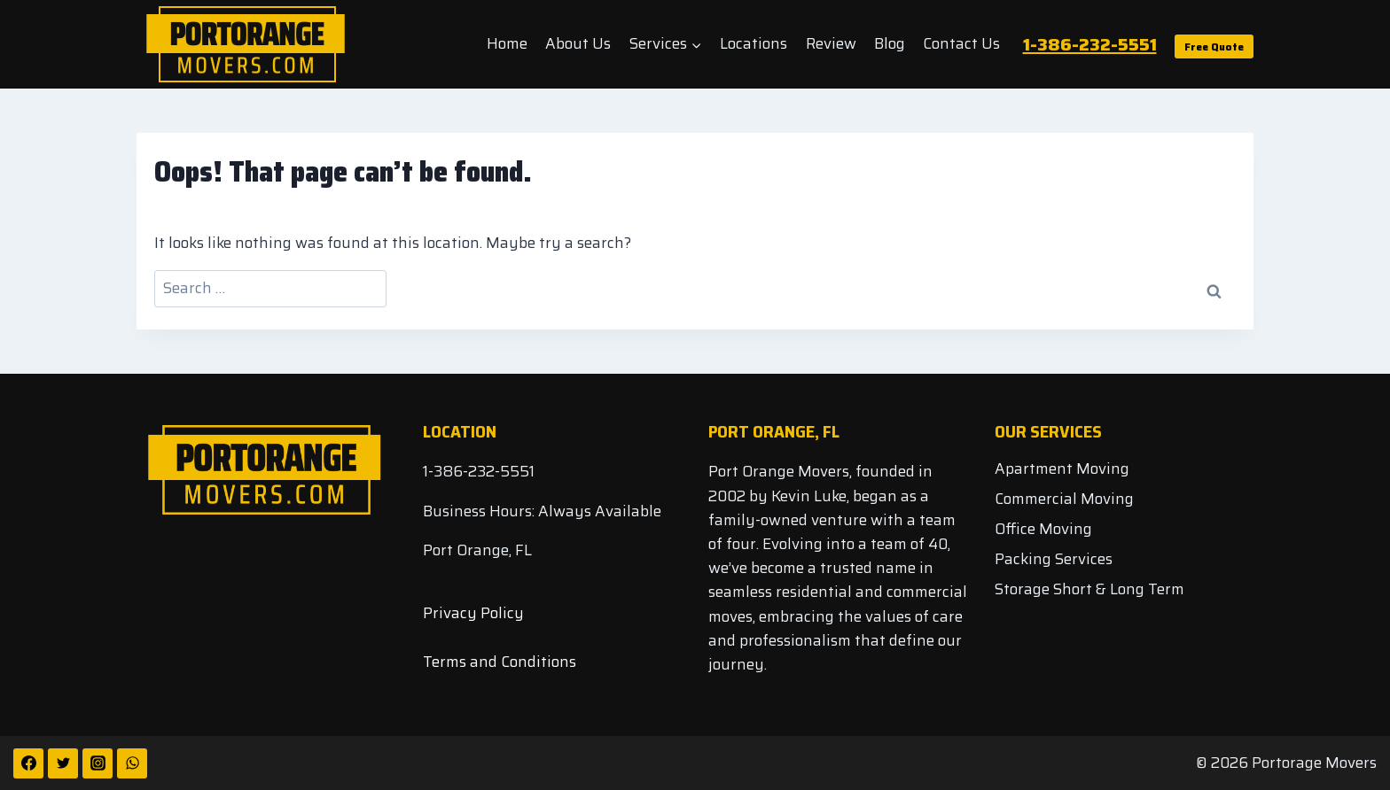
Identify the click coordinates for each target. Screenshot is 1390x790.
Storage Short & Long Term (1089, 588)
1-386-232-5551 (1090, 44)
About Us (578, 43)
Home (507, 43)
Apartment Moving (1062, 468)
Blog (889, 43)
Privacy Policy (473, 612)
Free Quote (1214, 47)
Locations (753, 43)
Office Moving (1043, 528)
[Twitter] (63, 763)
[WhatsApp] (132, 763)
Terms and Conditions (499, 661)
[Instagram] (97, 763)
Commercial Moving (1064, 498)
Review (831, 43)
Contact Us (961, 43)
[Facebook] (28, 763)
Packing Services (1054, 558)
